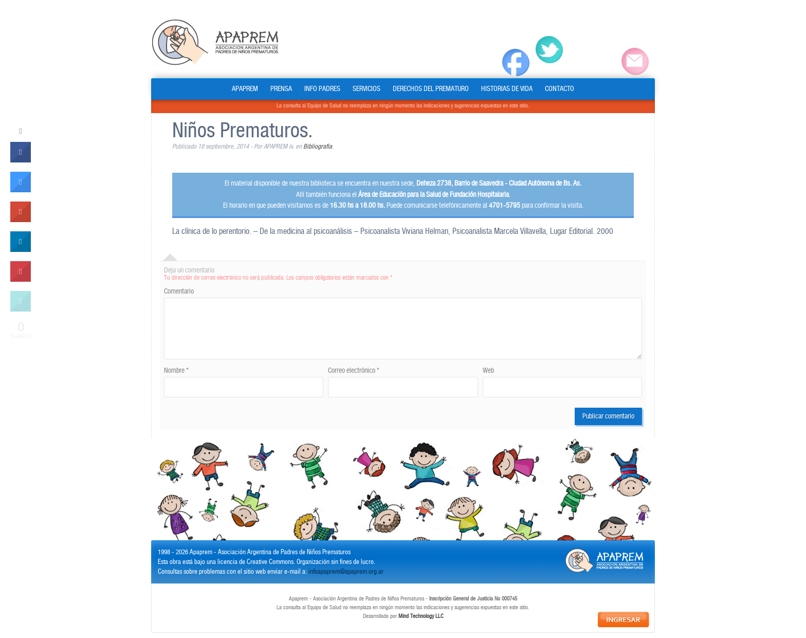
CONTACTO (559, 89)
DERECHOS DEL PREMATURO (431, 89)
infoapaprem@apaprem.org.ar (345, 572)
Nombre (176, 370)
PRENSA (281, 89)
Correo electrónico (353, 370)
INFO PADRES (322, 89)
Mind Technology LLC (421, 616)
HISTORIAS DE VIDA (507, 89)
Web (488, 370)
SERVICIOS (366, 89)
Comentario (179, 291)
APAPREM (245, 89)
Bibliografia (317, 146)
